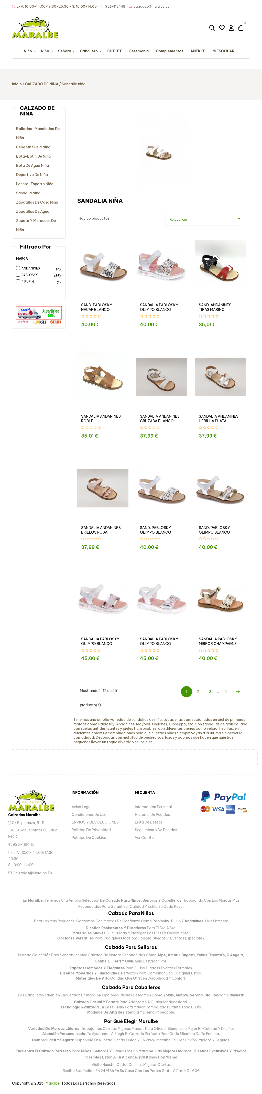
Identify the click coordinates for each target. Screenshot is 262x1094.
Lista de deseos (148, 822)
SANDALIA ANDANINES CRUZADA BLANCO (160, 418)
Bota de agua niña (32, 165)
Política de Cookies (89, 837)
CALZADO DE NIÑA (37, 111)
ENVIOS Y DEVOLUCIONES (95, 822)
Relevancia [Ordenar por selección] (206, 219)
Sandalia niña (28, 193)
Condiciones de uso (89, 814)
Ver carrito (144, 837)
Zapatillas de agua (32, 211)
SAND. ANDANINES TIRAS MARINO (215, 307)
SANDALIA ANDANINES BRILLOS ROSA (101, 530)
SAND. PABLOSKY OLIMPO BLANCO (155, 530)
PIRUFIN (36, 282)
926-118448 (21, 844)
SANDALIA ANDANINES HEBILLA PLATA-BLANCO (218, 418)
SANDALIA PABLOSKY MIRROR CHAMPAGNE (218, 641)
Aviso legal (82, 807)
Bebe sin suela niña (33, 147)
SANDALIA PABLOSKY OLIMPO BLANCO (159, 307)
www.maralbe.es (161, 1040)
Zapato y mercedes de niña (36, 225)
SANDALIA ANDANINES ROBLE (101, 418)
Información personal (153, 807)
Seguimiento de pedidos (156, 830)
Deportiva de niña (32, 174)
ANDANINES (36, 268)
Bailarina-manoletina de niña (38, 133)
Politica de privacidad (91, 830)
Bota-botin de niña (33, 156)
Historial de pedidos (152, 814)
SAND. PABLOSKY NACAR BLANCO (96, 307)
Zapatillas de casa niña (37, 202)
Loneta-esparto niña (34, 184)
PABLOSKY (36, 275)
